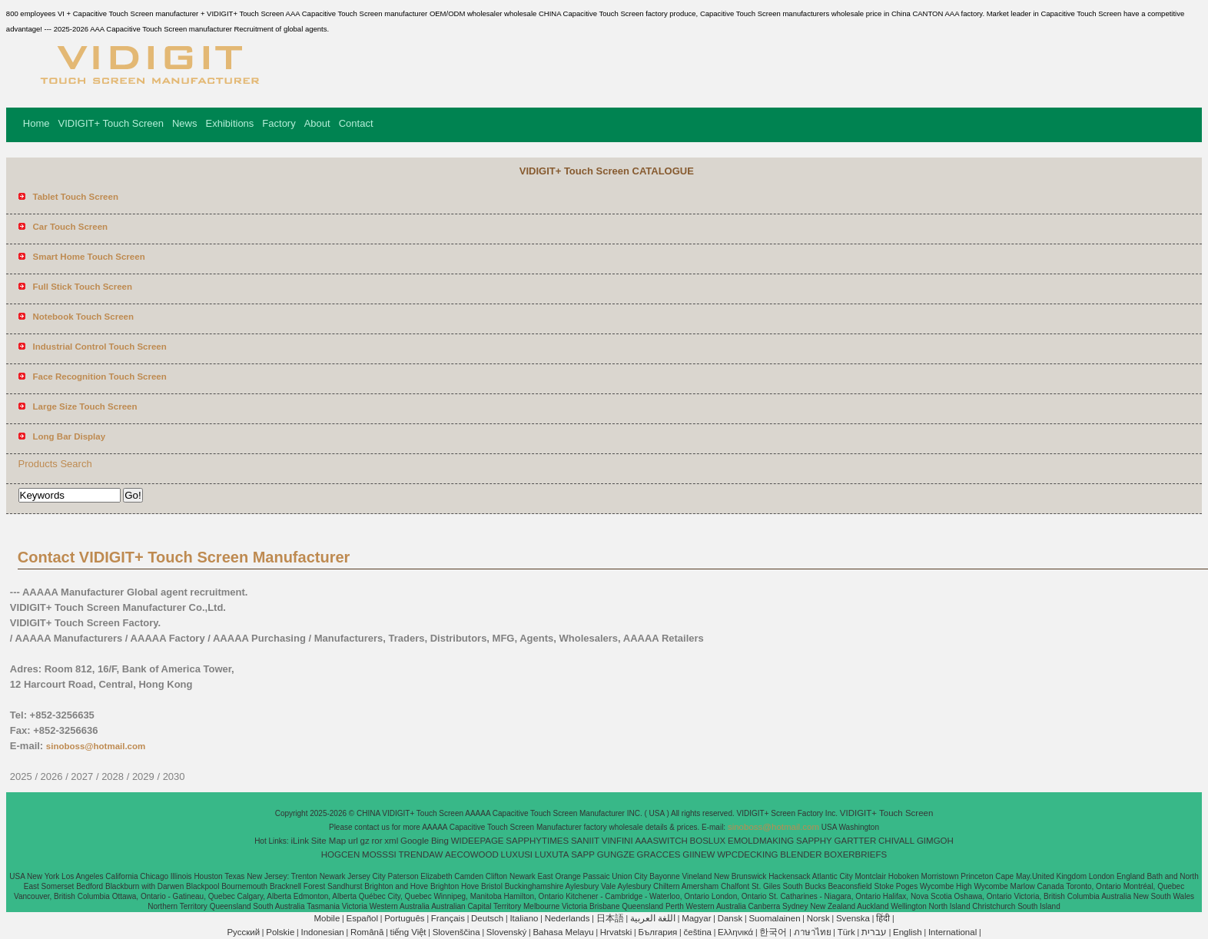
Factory (278, 123)
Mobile (327, 918)
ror (377, 840)
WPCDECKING (747, 854)
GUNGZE (616, 854)
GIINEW (698, 854)
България (658, 932)
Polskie (280, 932)
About (317, 123)
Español (362, 918)
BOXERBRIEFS (855, 854)
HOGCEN (340, 854)
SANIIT (585, 840)
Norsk (818, 918)
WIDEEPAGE (477, 840)
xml (391, 840)
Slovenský (506, 932)
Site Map (328, 840)
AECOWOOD (472, 854)
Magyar (696, 918)
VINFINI (617, 840)
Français (448, 918)
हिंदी (883, 918)
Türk (846, 932)
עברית (874, 932)
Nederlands (567, 918)
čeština (698, 932)
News (184, 123)
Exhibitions (229, 123)
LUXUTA (552, 854)
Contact (356, 123)
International (952, 932)
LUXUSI (517, 854)
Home (36, 123)
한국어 (773, 932)
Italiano (523, 918)
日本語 (610, 918)
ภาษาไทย (812, 932)
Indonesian (321, 932)
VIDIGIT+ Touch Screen (111, 123)
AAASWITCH (661, 840)
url (353, 840)
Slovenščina (456, 932)
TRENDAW (421, 854)
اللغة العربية (652, 918)
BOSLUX (708, 840)
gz (365, 840)
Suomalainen (774, 918)
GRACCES (659, 854)
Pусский (243, 932)
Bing (440, 840)
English (907, 932)
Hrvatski (616, 932)
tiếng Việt (408, 932)
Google (414, 840)
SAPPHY (814, 840)
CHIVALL (896, 840)
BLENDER (800, 854)
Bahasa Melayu (563, 932)
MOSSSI (379, 854)
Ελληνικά (735, 932)
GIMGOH (935, 840)
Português (404, 918)
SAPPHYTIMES (537, 840)
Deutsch (487, 918)
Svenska (853, 918)
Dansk (730, 918)
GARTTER (856, 840)
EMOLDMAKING (761, 840)
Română (366, 932)
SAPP (583, 854)
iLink (299, 840)
